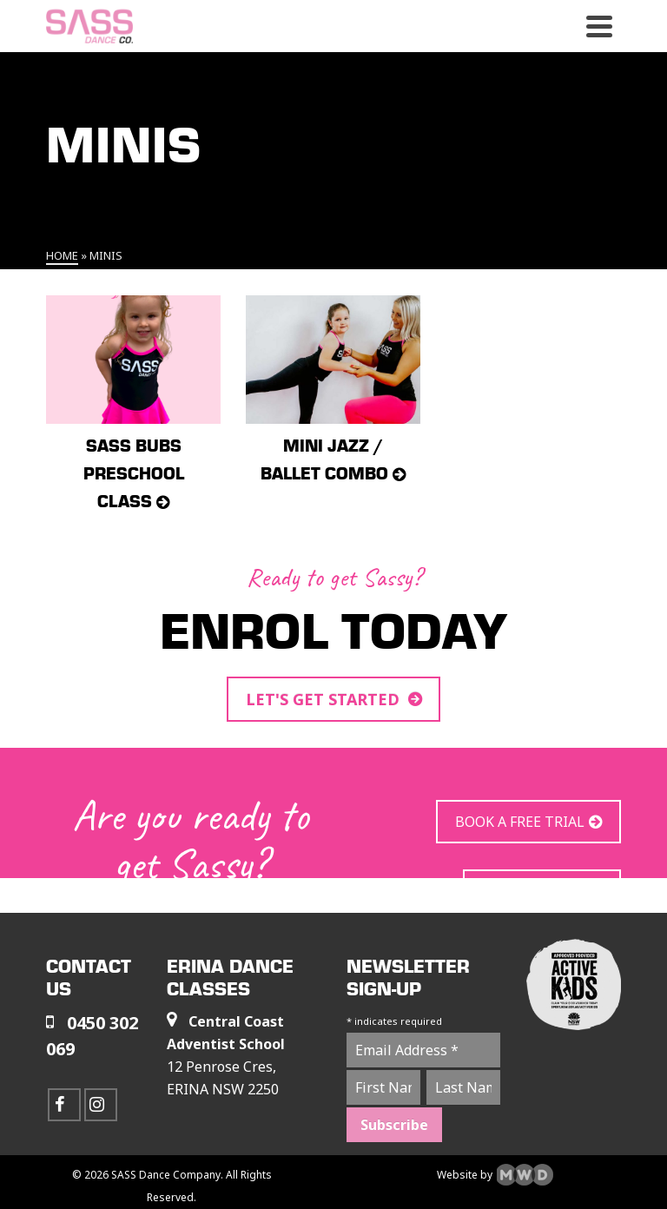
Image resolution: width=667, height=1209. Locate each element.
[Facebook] (64, 1104)
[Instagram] (100, 1104)
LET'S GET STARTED (325, 699)
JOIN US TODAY (533, 891)
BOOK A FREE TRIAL (519, 821)
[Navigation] (599, 26)
